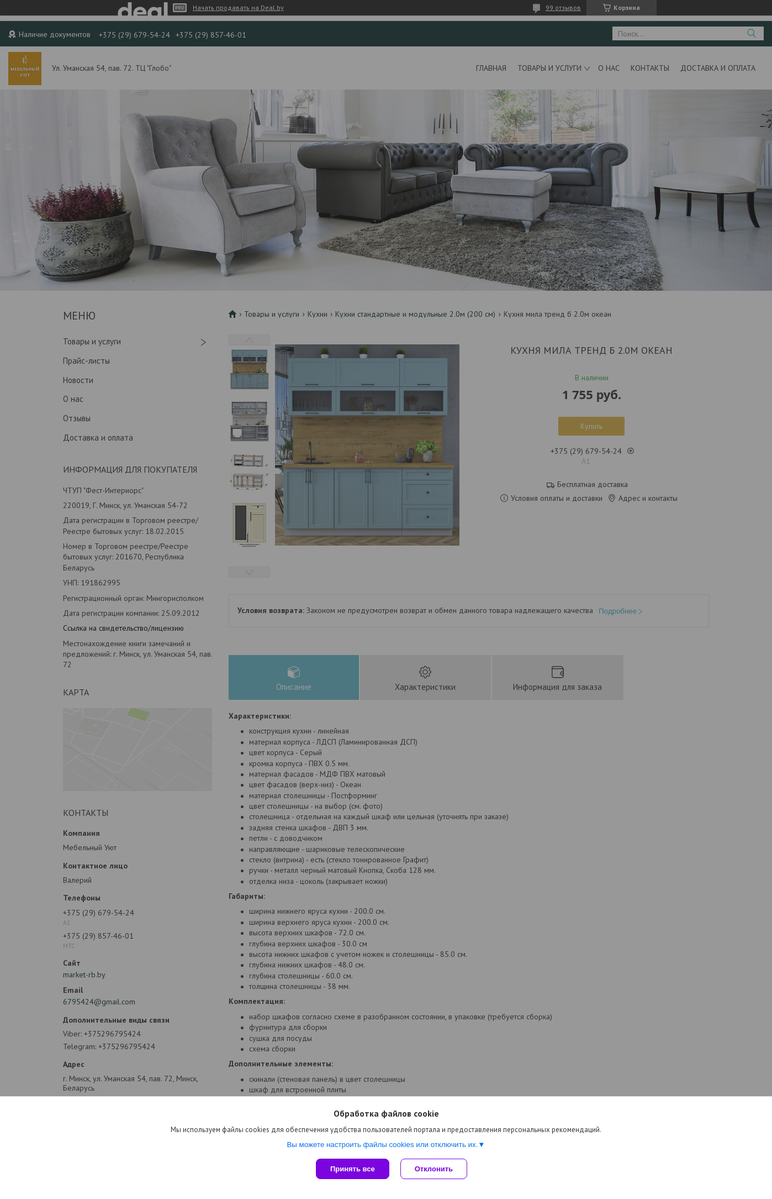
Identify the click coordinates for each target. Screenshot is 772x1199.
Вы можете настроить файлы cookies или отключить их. (382, 1144)
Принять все (352, 1169)
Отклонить (434, 1169)
